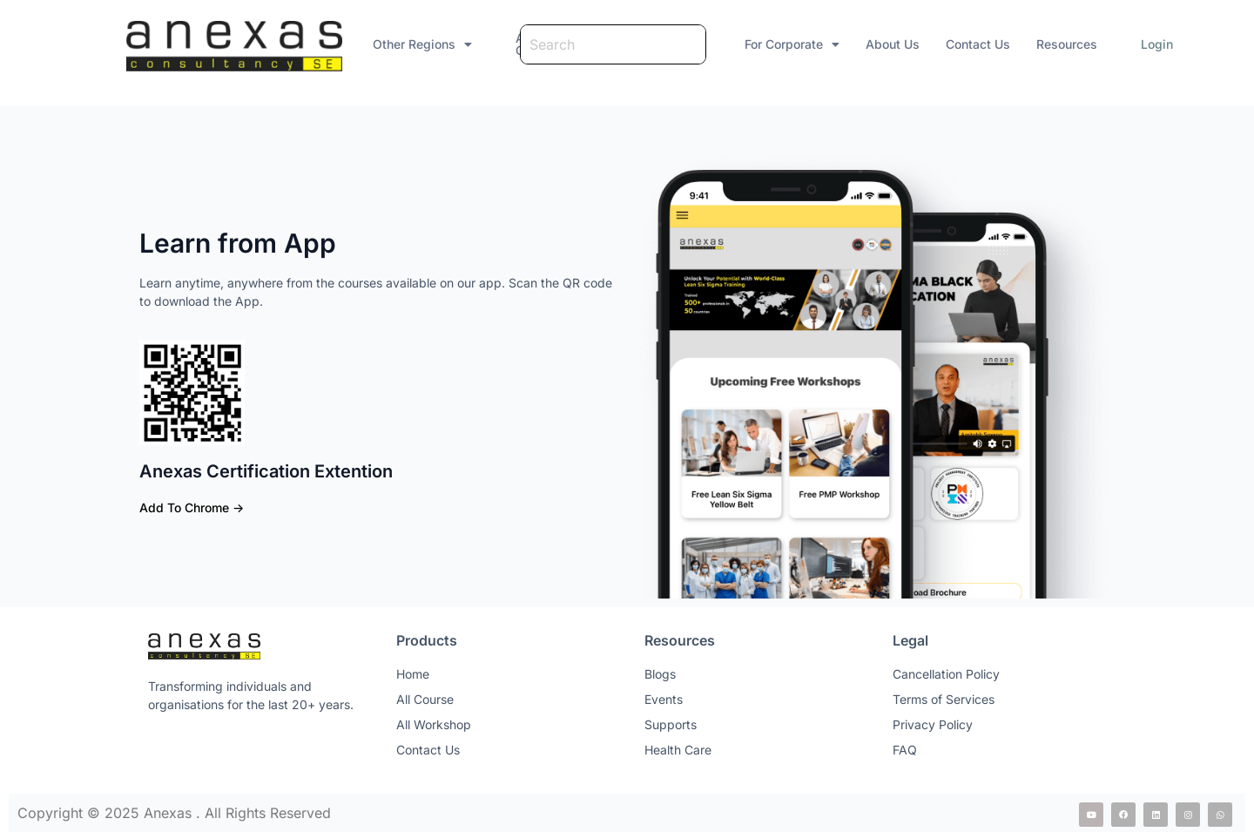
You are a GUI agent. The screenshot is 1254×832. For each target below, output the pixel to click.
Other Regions (304, 37)
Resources (1059, 37)
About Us (886, 37)
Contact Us (971, 37)
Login (1150, 37)
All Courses (440, 37)
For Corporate (785, 37)
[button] (304, 38)
